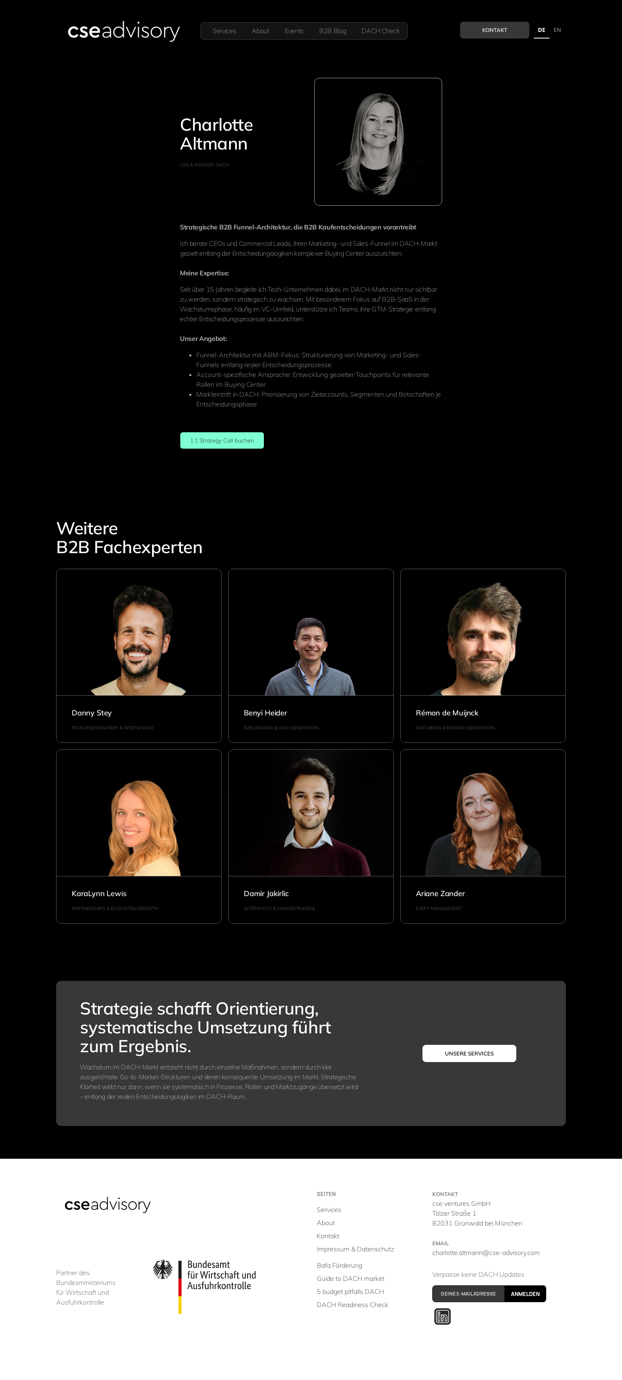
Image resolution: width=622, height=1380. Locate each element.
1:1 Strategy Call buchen (222, 440)
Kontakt (494, 30)
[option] (557, 31)
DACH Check (380, 31)
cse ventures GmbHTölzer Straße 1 (477, 1213)
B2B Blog (332, 31)
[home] (123, 31)
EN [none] (557, 30)
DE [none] (541, 30)
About (260, 31)
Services (224, 31)
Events (294, 31)
